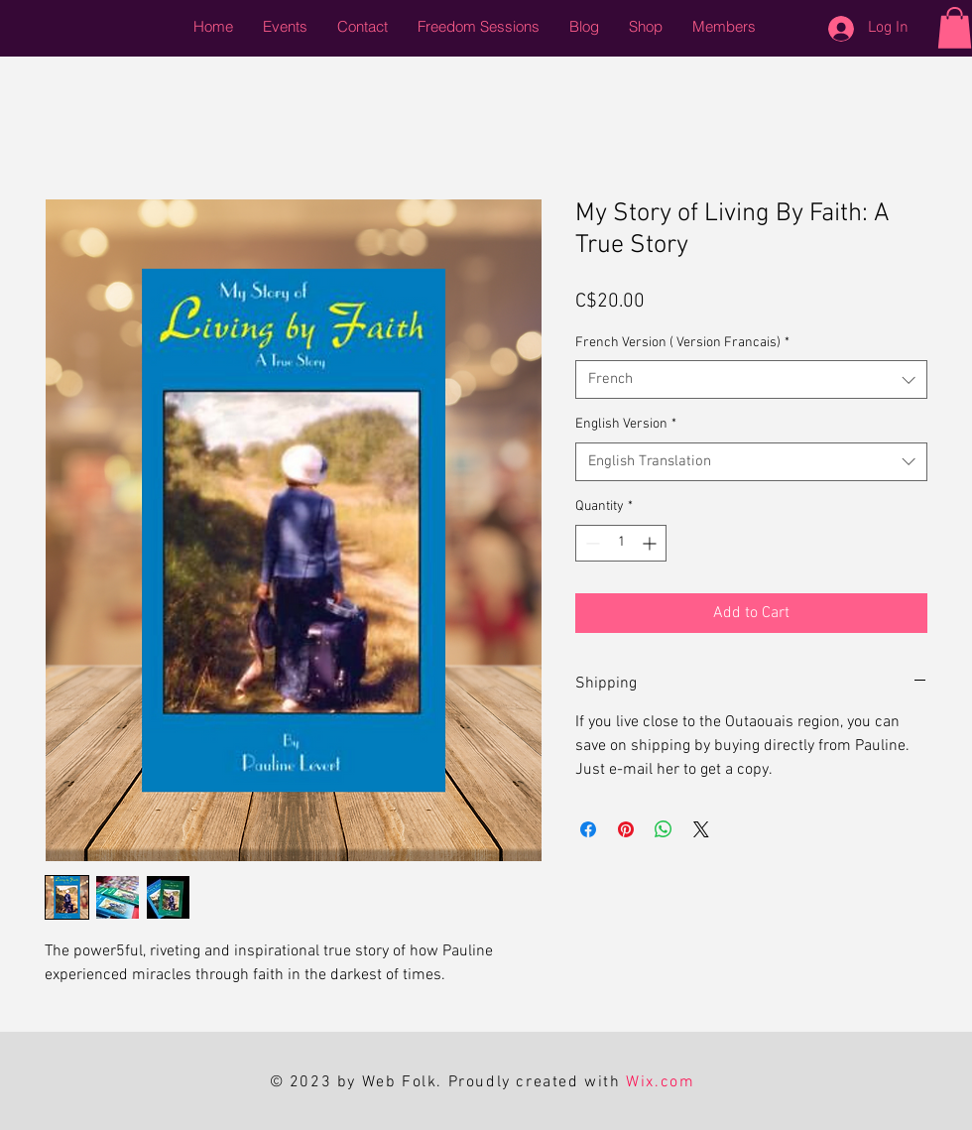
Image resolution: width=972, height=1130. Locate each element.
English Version (625, 424)
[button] (954, 28)
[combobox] (751, 379)
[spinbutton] (621, 543)
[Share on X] (701, 829)
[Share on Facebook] (588, 829)
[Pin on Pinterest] (626, 829)
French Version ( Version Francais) (682, 342)
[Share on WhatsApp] (663, 829)
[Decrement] (590, 543)
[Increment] (651, 543)
